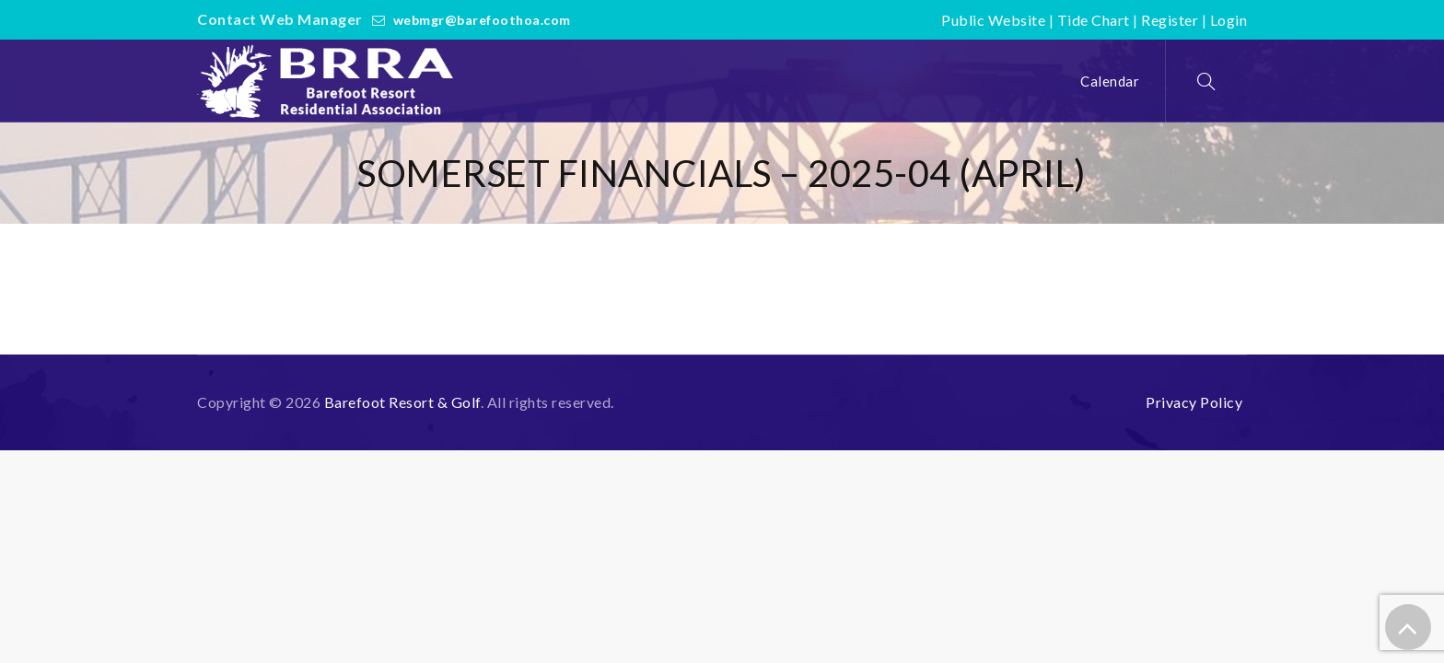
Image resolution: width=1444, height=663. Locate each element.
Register (1169, 20)
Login (1229, 20)
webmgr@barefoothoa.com (482, 20)
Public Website (993, 20)
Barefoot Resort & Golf (402, 402)
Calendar (1109, 81)
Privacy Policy (1194, 402)
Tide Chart (1093, 20)
